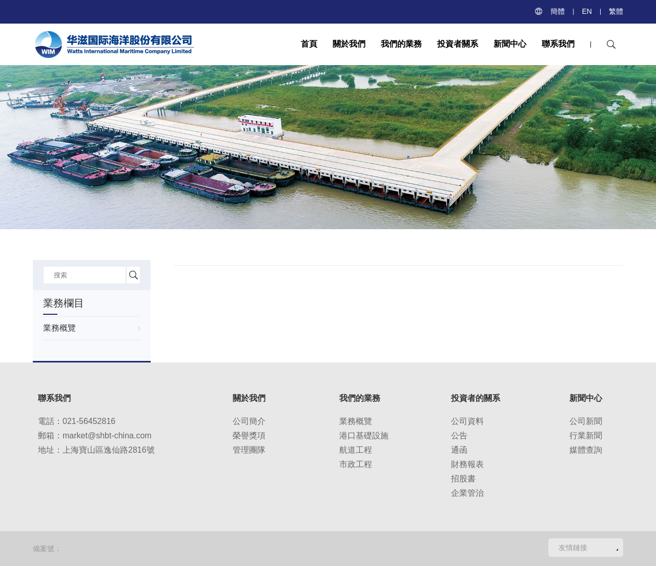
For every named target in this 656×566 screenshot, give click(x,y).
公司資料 (467, 421)
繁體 (616, 11)
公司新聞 (585, 421)
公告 (459, 435)
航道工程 (355, 450)
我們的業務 (401, 43)
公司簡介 (249, 421)
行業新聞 (585, 435)
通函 (459, 450)
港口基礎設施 (363, 435)
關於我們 (349, 43)
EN (586, 11)
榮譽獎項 (249, 435)
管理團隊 (249, 450)
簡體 (557, 11)
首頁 (309, 43)
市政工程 (355, 464)
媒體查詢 (585, 450)
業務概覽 (59, 328)
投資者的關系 (475, 398)
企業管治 (467, 493)
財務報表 (467, 464)
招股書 (463, 478)
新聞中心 (510, 43)
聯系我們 (558, 43)
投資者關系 (457, 43)
